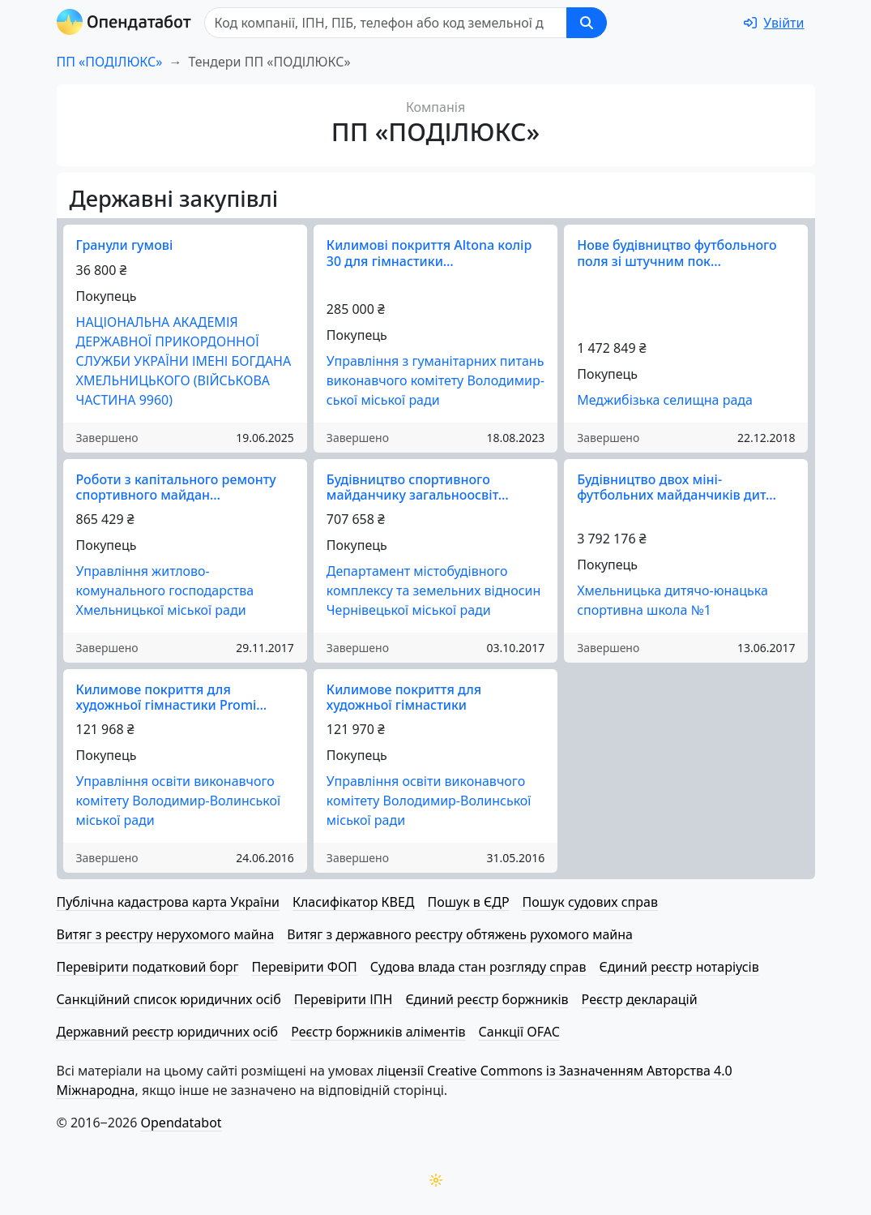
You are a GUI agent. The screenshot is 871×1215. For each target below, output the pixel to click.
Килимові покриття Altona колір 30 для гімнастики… (429, 252)
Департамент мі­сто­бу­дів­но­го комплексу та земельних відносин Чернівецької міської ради (434, 590)
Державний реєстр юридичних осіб (168, 1032)
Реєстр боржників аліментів (378, 1032)
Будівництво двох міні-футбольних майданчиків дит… (676, 487)
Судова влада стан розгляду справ (478, 967)
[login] (773, 22)
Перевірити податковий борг (148, 967)
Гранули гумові (124, 245)
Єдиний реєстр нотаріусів (678, 967)
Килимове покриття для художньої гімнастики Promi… (171, 697)
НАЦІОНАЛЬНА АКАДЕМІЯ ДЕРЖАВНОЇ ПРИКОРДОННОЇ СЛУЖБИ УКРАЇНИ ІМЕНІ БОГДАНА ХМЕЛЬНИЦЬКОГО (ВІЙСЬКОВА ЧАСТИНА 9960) (184, 361)
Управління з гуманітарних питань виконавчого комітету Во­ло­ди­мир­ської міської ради (435, 380)
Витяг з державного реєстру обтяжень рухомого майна (460, 934)
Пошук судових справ (590, 902)
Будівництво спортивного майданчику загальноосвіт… (418, 487)
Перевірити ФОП (304, 967)
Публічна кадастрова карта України (168, 902)
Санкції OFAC (519, 1032)
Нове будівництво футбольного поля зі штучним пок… (677, 252)
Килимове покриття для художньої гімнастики (404, 697)
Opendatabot (181, 1122)
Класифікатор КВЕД (353, 902)
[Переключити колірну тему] (436, 1180)
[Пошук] (385, 22)
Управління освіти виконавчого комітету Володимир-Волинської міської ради (178, 800)
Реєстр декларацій (640, 999)
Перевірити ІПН (343, 999)
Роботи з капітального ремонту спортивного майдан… (176, 487)
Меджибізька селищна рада (665, 400)
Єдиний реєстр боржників (486, 999)
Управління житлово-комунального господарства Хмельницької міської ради (165, 590)
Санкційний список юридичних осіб (169, 999)
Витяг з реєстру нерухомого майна (166, 934)
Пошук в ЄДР (469, 902)
